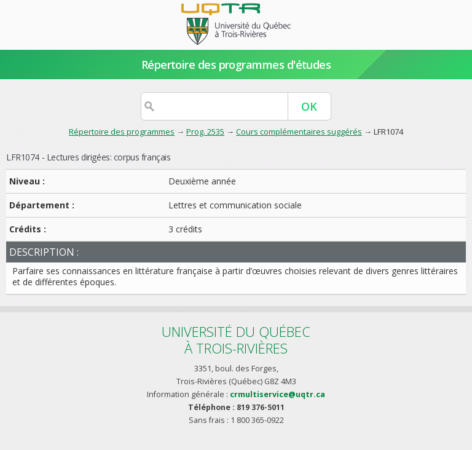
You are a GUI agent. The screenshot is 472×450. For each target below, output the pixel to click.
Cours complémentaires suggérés (299, 131)
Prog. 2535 (205, 131)
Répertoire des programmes (122, 131)
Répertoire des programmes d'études (236, 64)
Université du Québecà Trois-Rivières (236, 339)
